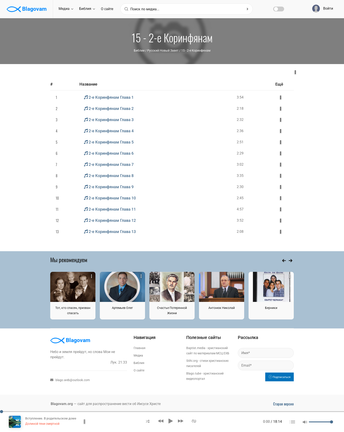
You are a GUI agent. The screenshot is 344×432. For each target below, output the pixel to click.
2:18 (240, 108)
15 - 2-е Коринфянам (195, 50)
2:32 (240, 120)
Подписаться (279, 377)
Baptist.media (195, 348)
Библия (87, 9)
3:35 (240, 176)
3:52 (240, 220)
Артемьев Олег (122, 308)
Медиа (66, 9)
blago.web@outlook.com (70, 380)
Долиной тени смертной (42, 423)
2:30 (240, 187)
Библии (139, 50)
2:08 (240, 231)
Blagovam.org (62, 404)
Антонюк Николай (221, 308)
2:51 (240, 142)
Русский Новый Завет (163, 50)
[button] (148, 421)
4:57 (240, 209)
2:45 (240, 198)
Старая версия (283, 404)
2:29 (240, 153)
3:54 (240, 97)
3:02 (240, 164)
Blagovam (27, 9)
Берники (271, 308)
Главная (139, 348)
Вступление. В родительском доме (50, 418)
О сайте (107, 9)
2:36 (240, 131)
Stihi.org (192, 360)
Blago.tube (193, 373)
